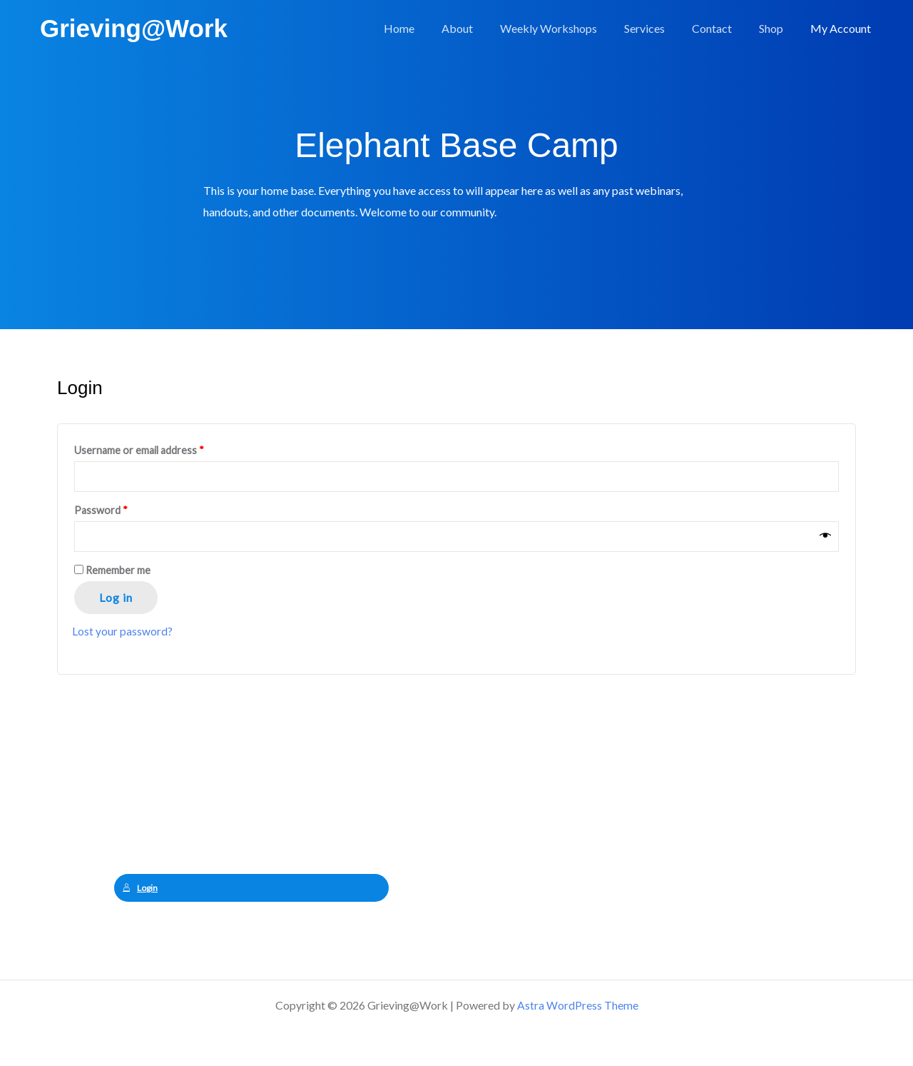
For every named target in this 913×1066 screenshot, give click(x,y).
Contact (723, 28)
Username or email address (139, 450)
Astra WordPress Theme (577, 1005)
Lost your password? (122, 633)
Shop (777, 28)
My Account (842, 28)
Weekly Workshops (567, 28)
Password (101, 512)
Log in (116, 599)
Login (140, 890)
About (480, 28)
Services (659, 28)
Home (427, 28)
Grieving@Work (134, 28)
